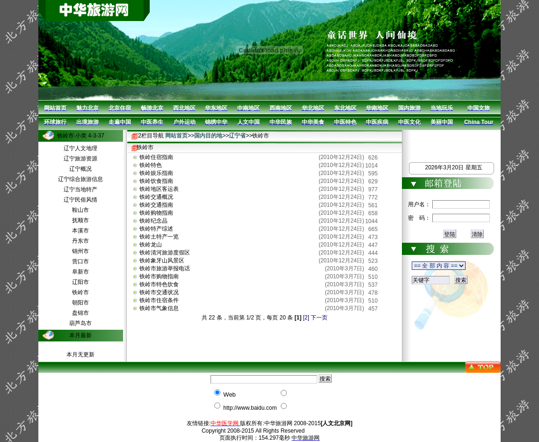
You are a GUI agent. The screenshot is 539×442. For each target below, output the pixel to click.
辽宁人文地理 (80, 148)
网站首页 (176, 135)
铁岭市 (80, 292)
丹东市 (80, 241)
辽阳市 (80, 282)
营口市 (80, 261)
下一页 (319, 317)
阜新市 (80, 271)
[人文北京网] (336, 423)
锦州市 (80, 251)
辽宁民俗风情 (80, 199)
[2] (306, 317)
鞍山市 (80, 210)
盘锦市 (80, 313)
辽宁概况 (80, 169)
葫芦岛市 (80, 323)
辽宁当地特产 (80, 189)
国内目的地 (208, 135)
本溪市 (80, 230)
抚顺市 (80, 220)
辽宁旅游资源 (80, 158)
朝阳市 (80, 302)
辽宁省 (237, 135)
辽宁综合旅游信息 (80, 179)
